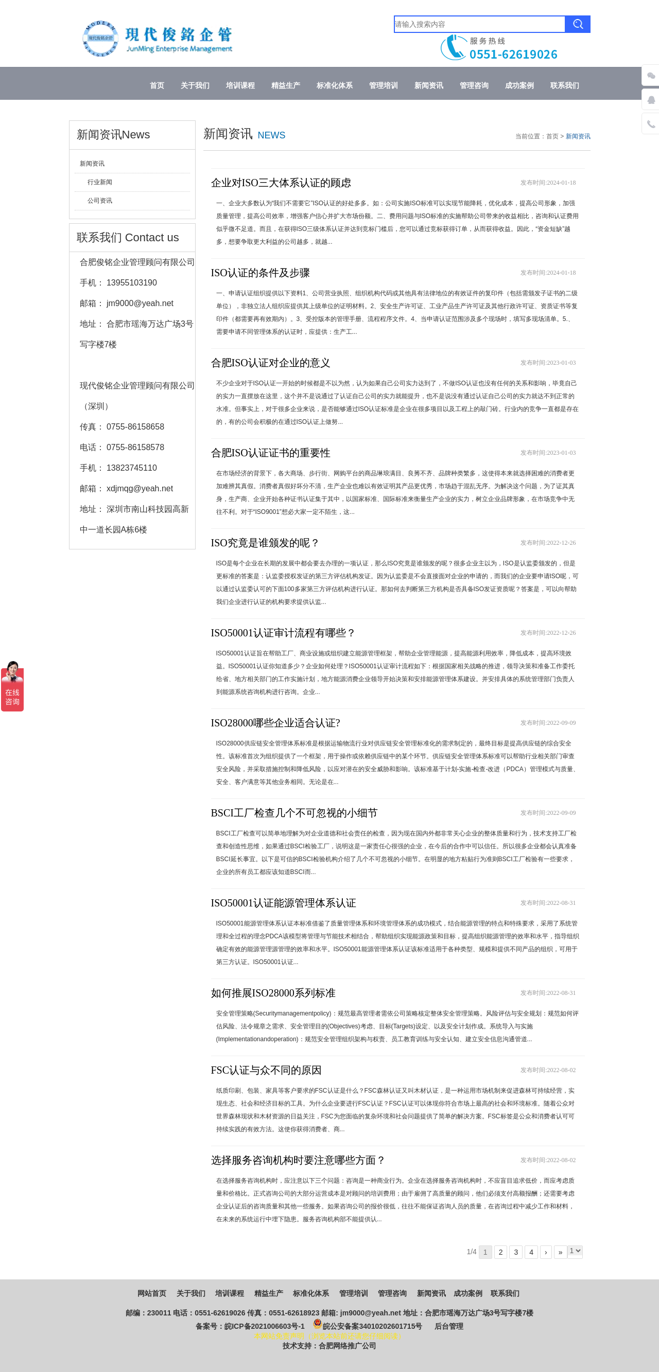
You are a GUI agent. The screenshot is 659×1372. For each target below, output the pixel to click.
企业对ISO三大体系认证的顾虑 (281, 182)
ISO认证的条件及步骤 (260, 272)
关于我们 (195, 86)
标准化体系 (335, 86)
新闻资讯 (428, 86)
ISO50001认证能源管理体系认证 (283, 902)
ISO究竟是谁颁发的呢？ (265, 542)
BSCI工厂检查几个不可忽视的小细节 (294, 812)
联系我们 (564, 86)
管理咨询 (474, 86)
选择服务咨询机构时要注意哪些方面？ (298, 1160)
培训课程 (240, 86)
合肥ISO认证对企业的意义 (271, 362)
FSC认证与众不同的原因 (266, 1070)
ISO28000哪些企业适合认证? (275, 722)
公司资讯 (100, 200)
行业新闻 (100, 182)
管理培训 (383, 86)
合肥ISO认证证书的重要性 (271, 452)
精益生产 (285, 86)
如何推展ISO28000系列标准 (273, 993)
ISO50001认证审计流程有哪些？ (283, 632)
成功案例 (519, 86)
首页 (157, 86)
